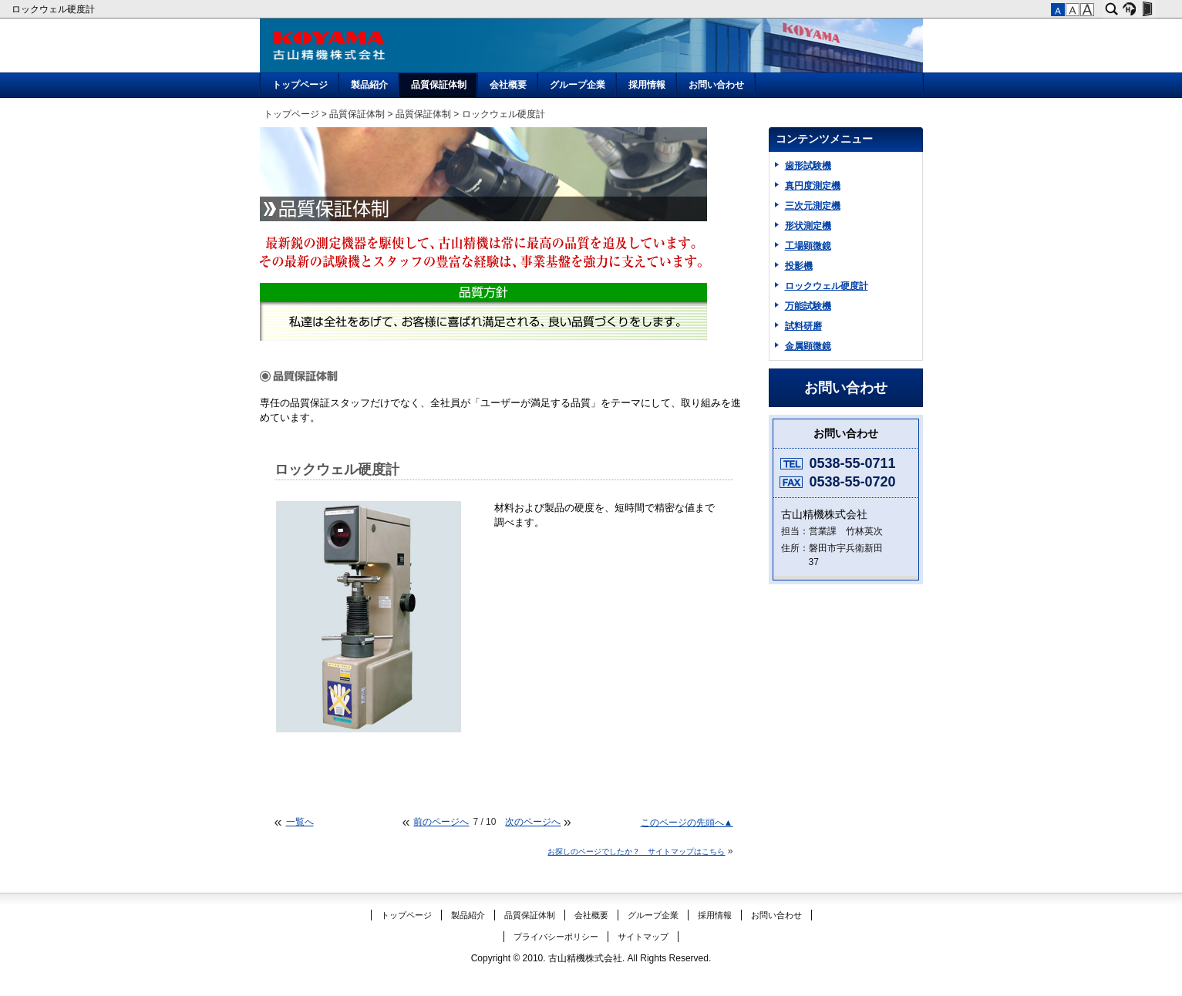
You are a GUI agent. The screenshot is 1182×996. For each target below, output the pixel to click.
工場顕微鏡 (808, 246)
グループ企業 (577, 84)
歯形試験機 (808, 165)
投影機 (799, 266)
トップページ (300, 84)
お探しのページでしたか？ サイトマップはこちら (636, 851)
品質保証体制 (438, 84)
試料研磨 (803, 326)
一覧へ (300, 821)
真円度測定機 (812, 185)
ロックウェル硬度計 (54, 9)
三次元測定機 (812, 205)
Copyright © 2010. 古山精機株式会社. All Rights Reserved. (591, 958)
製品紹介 (369, 84)
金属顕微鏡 (808, 346)
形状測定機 (808, 225)
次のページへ (533, 821)
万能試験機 (808, 306)
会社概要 (508, 84)
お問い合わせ (716, 84)
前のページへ (441, 821)
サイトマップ (643, 936)
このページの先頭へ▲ (687, 822)
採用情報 (646, 84)
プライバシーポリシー (556, 936)
